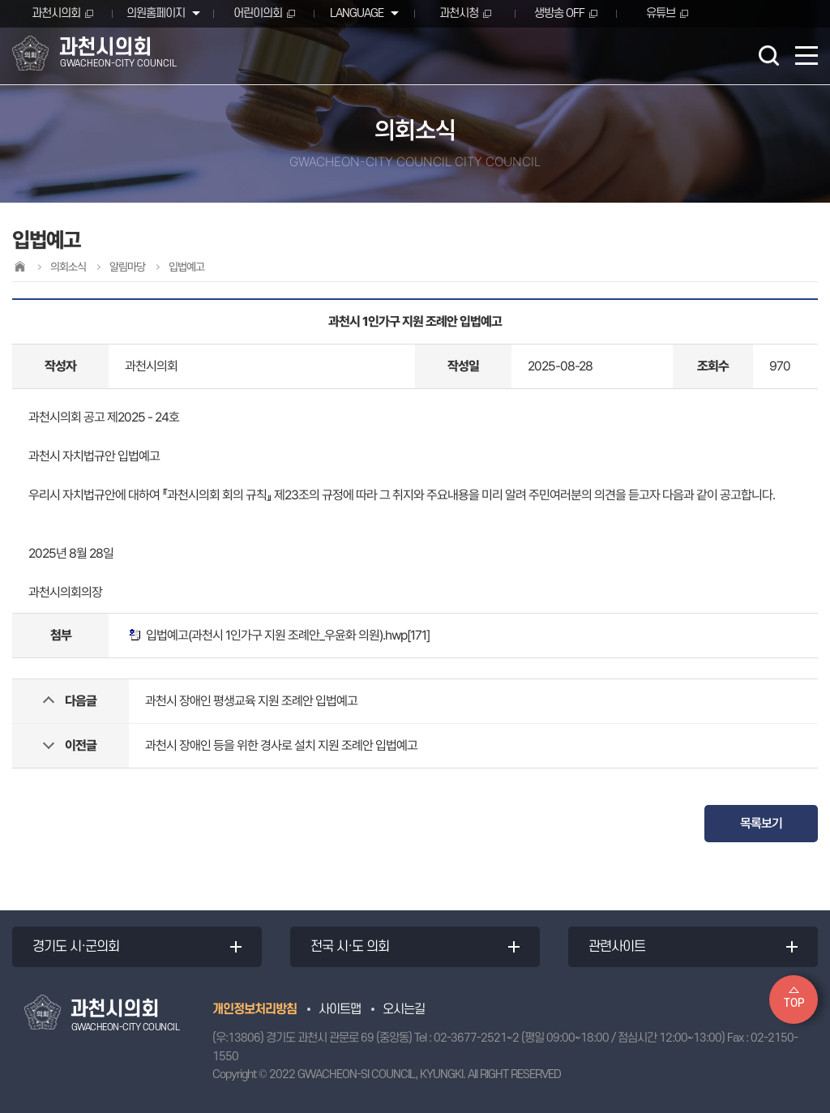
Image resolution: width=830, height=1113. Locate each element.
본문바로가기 (0, 0)
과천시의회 (56, 13)
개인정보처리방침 (254, 1009)
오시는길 (404, 1009)
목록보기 (761, 823)
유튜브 (660, 13)
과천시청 (458, 13)
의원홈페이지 (155, 13)
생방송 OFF (559, 13)
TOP (794, 1003)
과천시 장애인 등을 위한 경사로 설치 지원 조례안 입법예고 (281, 745)
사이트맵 (340, 1009)
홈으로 (19, 266)
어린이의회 (257, 13)
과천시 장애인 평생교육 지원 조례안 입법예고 (251, 700)
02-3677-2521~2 (476, 1038)
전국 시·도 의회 (349, 947)
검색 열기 (768, 55)
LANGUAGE (356, 13)
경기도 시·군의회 (75, 947)
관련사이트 (616, 947)
